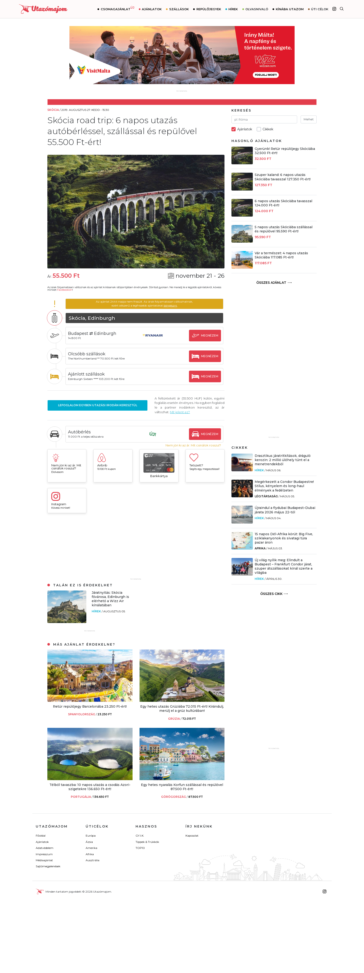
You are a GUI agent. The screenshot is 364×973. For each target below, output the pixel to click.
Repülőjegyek (208, 9)
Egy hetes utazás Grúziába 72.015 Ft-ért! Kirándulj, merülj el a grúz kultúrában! (182, 708)
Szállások (179, 9)
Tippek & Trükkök (147, 842)
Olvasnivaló (256, 9)
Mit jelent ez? (184, 412)
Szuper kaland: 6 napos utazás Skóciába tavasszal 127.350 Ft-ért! (283, 177)
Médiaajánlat (44, 860)
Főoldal (41, 835)
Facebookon (64, 289)
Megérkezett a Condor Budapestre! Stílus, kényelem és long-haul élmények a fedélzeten (284, 486)
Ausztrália (92, 860)
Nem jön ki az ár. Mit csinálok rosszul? (193, 445)
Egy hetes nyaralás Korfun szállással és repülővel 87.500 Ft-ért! (182, 787)
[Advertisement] (136, 548)
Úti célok (319, 9)
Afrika (260, 548)
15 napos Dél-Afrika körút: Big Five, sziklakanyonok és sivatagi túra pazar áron (284, 538)
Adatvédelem (44, 848)
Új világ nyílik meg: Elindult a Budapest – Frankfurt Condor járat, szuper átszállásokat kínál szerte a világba (283, 566)
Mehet (309, 119)
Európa (91, 835)
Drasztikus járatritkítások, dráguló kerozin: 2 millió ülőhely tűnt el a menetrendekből (283, 460)
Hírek (233, 9)
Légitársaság (266, 496)
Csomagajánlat (117, 8)
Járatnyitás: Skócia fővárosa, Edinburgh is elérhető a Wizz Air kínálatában (110, 598)
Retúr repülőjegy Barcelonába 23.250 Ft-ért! (90, 706)
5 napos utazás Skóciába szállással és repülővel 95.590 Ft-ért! (283, 229)
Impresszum (44, 854)
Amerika (91, 848)
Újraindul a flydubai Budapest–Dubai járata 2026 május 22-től (285, 510)
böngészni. (171, 305)
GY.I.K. (140, 835)
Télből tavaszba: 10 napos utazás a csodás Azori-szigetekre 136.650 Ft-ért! (89, 787)
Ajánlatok (152, 9)
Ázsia (89, 842)
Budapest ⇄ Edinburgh (94, 333)
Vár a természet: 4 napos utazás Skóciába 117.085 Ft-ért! (281, 255)
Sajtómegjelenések (48, 866)
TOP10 (140, 848)
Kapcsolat (191, 835)
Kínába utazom (290, 9)
